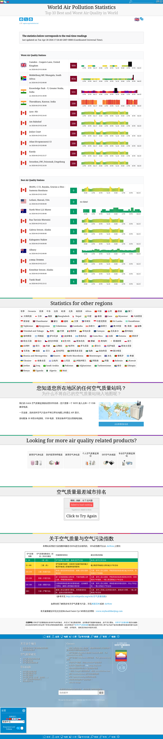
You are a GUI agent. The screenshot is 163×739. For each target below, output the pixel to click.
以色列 (53, 360)
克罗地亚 (109, 345)
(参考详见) (81, 606)
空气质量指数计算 (29, 705)
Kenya (25, 370)
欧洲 (63, 311)
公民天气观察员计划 (76, 697)
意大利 (65, 341)
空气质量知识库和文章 (31, 690)
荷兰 (36, 345)
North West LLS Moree (40, 209)
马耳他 (25, 350)
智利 (50, 331)
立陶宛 (57, 345)
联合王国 (26, 341)
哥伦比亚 (85, 331)
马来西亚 (136, 316)
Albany (32, 249)
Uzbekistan (60, 326)
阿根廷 (39, 336)
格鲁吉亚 (40, 360)
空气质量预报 (28, 707)
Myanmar (121, 316)
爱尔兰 (96, 345)
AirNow (110, 577)
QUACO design (75, 714)
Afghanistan (84, 365)
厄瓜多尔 (113, 331)
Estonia (121, 336)
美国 (128, 326)
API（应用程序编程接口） (33, 711)
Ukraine (26, 360)
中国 (98, 311)
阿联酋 (94, 360)
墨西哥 (71, 331)
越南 (64, 321)
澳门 (128, 311)
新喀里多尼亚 (75, 350)
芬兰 (46, 350)
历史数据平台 (28, 713)
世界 (23, 311)
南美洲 (79, 311)
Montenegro (93, 355)
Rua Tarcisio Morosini (39, 219)
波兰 (128, 341)
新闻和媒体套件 (29, 681)
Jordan (25, 365)
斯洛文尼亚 (124, 345)
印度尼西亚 (100, 321)
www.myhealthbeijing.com (109, 642)
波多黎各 (66, 336)
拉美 (56, 311)
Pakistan (67, 365)
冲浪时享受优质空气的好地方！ (81, 711)
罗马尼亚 (83, 345)
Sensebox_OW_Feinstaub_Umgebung (47, 161)
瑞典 (89, 350)
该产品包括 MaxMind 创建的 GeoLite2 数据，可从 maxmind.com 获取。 (87, 685)
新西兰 (102, 326)
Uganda (38, 370)
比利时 (25, 345)
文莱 (74, 321)
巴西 (60, 331)
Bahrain (117, 360)
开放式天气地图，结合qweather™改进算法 (85, 694)
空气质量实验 (28, 692)
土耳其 (65, 360)
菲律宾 (86, 321)
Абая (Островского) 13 (40, 141)
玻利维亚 (26, 336)
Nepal (77, 316)
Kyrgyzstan (43, 326)
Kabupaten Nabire (38, 239)
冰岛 (107, 355)
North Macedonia (73, 355)
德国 (36, 350)
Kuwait (131, 360)
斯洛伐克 (79, 341)
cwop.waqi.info (95, 697)
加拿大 (90, 326)
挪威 (91, 341)
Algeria (51, 370)
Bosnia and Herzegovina (34, 355)
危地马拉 (81, 336)
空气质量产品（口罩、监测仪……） (36, 709)
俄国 (48, 316)
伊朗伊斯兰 (79, 360)
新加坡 (25, 321)
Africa (88, 311)
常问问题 (25, 698)
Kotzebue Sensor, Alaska (41, 269)
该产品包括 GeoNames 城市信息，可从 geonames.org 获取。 (89, 690)
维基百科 (96, 635)
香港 (118, 311)
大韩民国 (26, 316)
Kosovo (55, 355)
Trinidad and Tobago (32, 331)
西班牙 (133, 336)
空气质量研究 (28, 686)
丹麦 (46, 345)
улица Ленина (36, 259)
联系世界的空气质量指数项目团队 (35, 679)
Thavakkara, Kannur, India (42, 101)
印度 (88, 316)
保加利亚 (101, 350)
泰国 (98, 316)
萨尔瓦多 (52, 336)
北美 (71, 311)
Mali (63, 370)
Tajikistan (27, 326)
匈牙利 (69, 345)
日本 (38, 316)
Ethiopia (130, 365)
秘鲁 (138, 326)
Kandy (32, 151)
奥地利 (102, 341)
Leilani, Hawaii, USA (39, 200)
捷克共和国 (51, 341)
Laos (108, 316)
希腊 (130, 355)
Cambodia (76, 326)
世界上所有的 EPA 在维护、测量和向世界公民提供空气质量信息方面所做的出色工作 (88, 680)
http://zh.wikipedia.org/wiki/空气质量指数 (85, 628)
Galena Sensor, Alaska (40, 229)
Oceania (32, 311)
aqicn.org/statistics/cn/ (30, 23)
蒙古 (54, 321)
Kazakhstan (133, 321)
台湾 (108, 311)
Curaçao (99, 331)
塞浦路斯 (115, 341)
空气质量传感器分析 (30, 694)
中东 (49, 311)
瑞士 (38, 341)
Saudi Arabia (51, 365)
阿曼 (105, 360)
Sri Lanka (116, 321)
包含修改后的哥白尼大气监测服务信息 (83, 700)
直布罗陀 (58, 350)
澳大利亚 (115, 326)
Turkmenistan (103, 365)
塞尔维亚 (115, 350)
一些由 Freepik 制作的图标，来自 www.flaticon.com (89, 702)
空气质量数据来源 (29, 703)
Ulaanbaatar (40, 321)
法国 (109, 336)
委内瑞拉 (127, 331)
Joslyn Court (35, 131)
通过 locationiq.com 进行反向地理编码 (84, 705)
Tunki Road (34, 279)
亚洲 (41, 311)
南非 (117, 365)
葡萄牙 (119, 355)
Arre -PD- (33, 111)
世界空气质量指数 (122, 654)
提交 (101, 724)
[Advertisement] (81, 396)
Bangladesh (62, 316)
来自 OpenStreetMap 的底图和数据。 (83, 708)
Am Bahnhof (35, 121)
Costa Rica (96, 336)
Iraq (36, 365)
